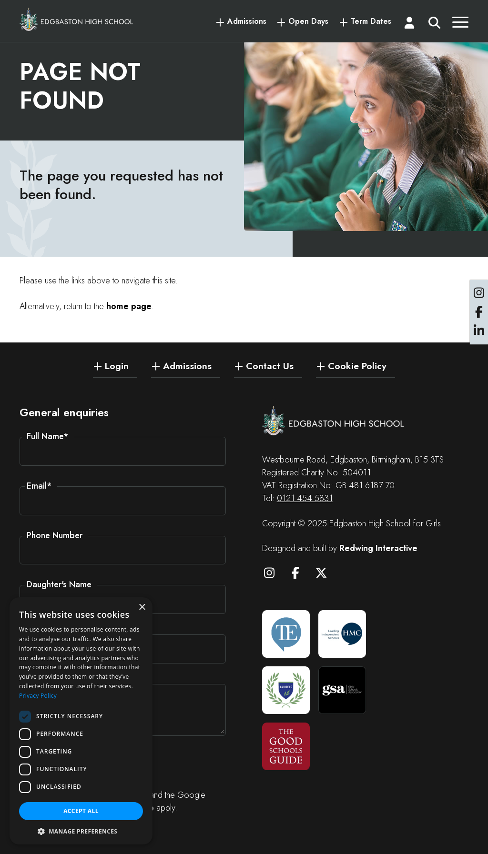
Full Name (48, 436)
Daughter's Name (59, 584)
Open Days (308, 22)
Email (39, 486)
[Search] (434, 25)
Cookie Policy (357, 365)
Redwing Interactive (378, 548)
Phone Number (54, 535)
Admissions (246, 22)
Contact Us (270, 365)
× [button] (141, 607)
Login (117, 365)
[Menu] (460, 25)
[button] (81, 830)
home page (129, 306)
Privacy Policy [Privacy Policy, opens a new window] (38, 696)
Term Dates (371, 22)
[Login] (409, 25)
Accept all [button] (81, 811)
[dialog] (81, 720)
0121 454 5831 (305, 498)
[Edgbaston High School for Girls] (77, 19)
